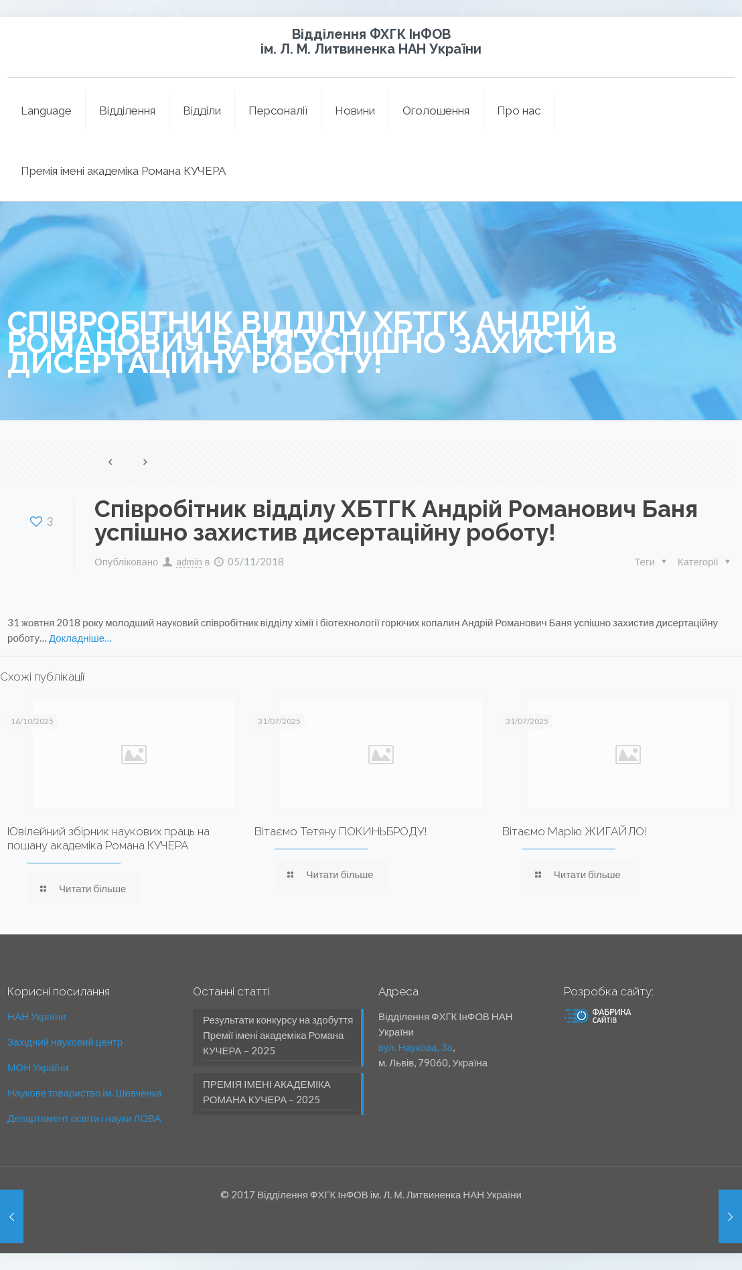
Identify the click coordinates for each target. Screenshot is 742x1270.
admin (189, 561)
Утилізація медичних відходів (299, 1245)
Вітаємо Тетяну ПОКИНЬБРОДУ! (340, 831)
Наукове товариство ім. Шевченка (84, 1092)
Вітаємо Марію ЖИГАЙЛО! (575, 831)
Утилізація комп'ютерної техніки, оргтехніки (132, 1245)
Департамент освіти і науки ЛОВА (84, 1118)
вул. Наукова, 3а (415, 1047)
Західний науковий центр (65, 1042)
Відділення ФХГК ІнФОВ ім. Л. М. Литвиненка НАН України (371, 41)
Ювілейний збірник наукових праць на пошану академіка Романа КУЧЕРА (108, 838)
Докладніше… (80, 638)
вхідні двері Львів (148, 1230)
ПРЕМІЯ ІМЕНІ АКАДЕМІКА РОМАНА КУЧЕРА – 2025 (267, 1091)
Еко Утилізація (399, 1245)
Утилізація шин (555, 1230)
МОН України (37, 1067)
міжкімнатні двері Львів (53, 1230)
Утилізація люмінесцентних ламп (444, 1230)
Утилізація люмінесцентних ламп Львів (279, 1230)
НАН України (36, 1016)
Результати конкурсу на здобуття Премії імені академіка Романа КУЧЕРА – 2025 (278, 1034)
